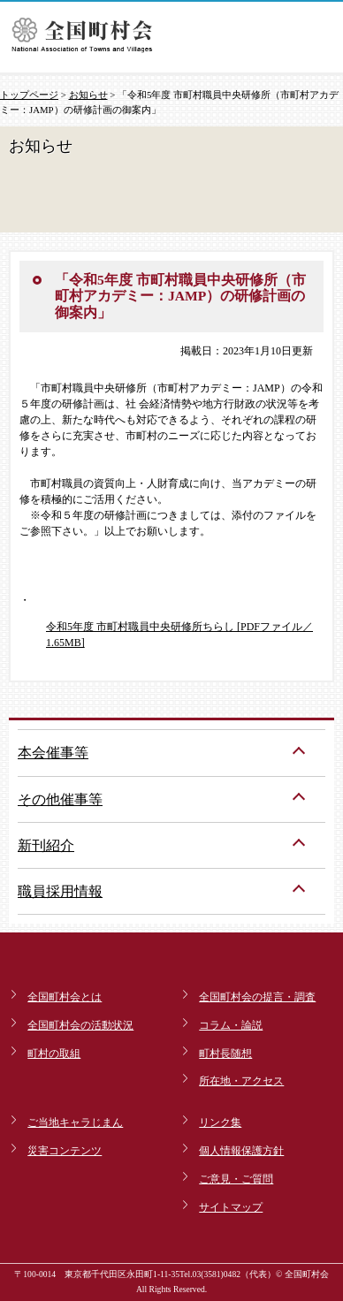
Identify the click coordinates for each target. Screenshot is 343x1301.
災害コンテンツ (64, 1151)
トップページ (29, 94)
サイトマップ (231, 1207)
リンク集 (220, 1122)
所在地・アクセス (241, 1081)
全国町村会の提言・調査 (257, 997)
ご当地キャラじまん (75, 1122)
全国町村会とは (64, 997)
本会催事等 (53, 752)
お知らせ (88, 94)
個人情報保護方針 (241, 1151)
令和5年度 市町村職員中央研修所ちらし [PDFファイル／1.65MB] (179, 634)
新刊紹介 (46, 845)
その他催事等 (60, 799)
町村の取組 (53, 1053)
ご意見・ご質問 (236, 1179)
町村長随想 (225, 1053)
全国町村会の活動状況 (80, 1025)
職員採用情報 (60, 891)
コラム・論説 (231, 1025)
